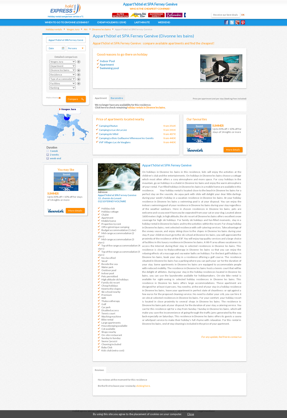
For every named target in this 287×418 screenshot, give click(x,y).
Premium (106, 294)
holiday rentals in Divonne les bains (146, 107)
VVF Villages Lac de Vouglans (115, 142)
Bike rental (107, 319)
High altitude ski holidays (115, 279)
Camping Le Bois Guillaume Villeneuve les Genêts (126, 138)
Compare (73, 99)
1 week (54, 150)
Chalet (105, 214)
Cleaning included (111, 344)
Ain (85, 29)
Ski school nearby (110, 291)
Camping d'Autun (108, 125)
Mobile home (108, 220)
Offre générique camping (115, 227)
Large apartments (111, 322)
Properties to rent (111, 223)
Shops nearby (108, 331)
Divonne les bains (101, 29)
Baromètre (117, 98)
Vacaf (104, 260)
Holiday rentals (54, 29)
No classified (108, 257)
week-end (55, 158)
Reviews (99, 370)
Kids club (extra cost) (112, 350)
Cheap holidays (109, 285)
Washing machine (111, 316)
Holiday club (108, 208)
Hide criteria (52, 97)
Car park (105, 307)
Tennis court (108, 313)
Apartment (101, 98)
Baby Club (106, 347)
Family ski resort (110, 282)
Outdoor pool (108, 270)
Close (190, 414)
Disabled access (110, 310)
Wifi (103, 298)
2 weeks (54, 154)
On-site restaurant (111, 335)
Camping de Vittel (108, 134)
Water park (107, 267)
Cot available (108, 328)
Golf (103, 304)
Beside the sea (109, 264)
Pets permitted (109, 276)
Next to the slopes (111, 288)
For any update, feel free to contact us (221, 336)
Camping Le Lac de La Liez (113, 129)
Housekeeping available (114, 325)
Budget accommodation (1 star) (118, 230)
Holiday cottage (110, 211)
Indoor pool (107, 273)
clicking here (143, 385)
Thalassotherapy (110, 301)
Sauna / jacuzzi (109, 341)
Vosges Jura (72, 29)
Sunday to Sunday (111, 338)
